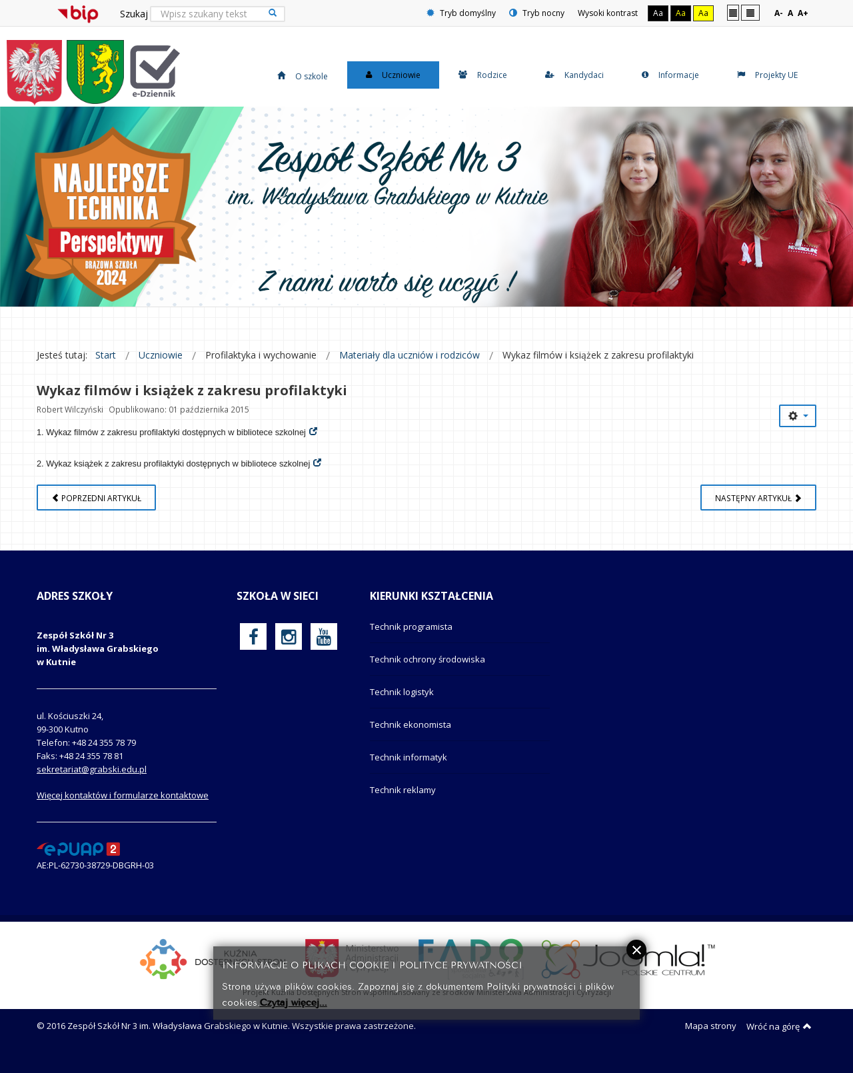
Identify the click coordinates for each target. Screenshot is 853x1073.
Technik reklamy (403, 802)
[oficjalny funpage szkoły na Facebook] (254, 649)
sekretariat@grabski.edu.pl (92, 782)
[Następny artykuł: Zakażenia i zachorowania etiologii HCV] (758, 510)
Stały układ (733, 12)
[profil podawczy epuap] (78, 861)
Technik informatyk (408, 770)
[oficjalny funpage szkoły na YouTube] (324, 649)
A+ (803, 13)
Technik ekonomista (410, 737)
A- (778, 13)
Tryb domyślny (461, 13)
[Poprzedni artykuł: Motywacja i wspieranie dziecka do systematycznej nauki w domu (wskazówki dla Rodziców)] (96, 510)
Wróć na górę (779, 1039)
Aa (658, 13)
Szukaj (134, 13)
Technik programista (411, 639)
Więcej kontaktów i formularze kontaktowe (123, 808)
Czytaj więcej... (293, 1001)
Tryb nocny (536, 13)
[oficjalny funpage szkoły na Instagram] (288, 649)
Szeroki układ (750, 12)
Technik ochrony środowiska (427, 672)
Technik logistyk (402, 704)
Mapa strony (710, 1038)
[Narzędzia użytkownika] (797, 428)
